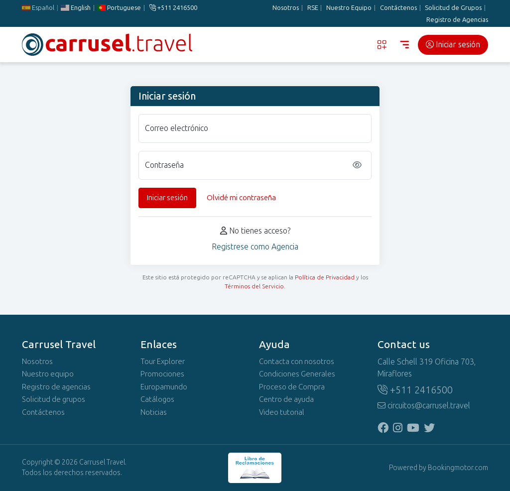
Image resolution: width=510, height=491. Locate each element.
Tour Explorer (162, 361)
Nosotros (285, 7)
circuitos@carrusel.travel (424, 405)
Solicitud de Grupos (453, 7)
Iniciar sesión (453, 44)
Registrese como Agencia (255, 246)
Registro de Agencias (457, 19)
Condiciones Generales (297, 373)
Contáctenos (398, 7)
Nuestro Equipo (349, 7)
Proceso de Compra (292, 386)
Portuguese (119, 7)
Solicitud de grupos (53, 399)
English (76, 7)
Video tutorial (281, 412)
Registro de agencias (56, 386)
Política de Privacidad (325, 277)
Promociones (162, 373)
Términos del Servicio (254, 286)
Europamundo (163, 386)
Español (38, 7)
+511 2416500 (173, 7)
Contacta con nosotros (296, 361)
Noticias (153, 412)
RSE (312, 7)
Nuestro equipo (48, 373)
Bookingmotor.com (458, 468)
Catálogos (157, 399)
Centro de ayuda (286, 399)
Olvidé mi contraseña (241, 197)
